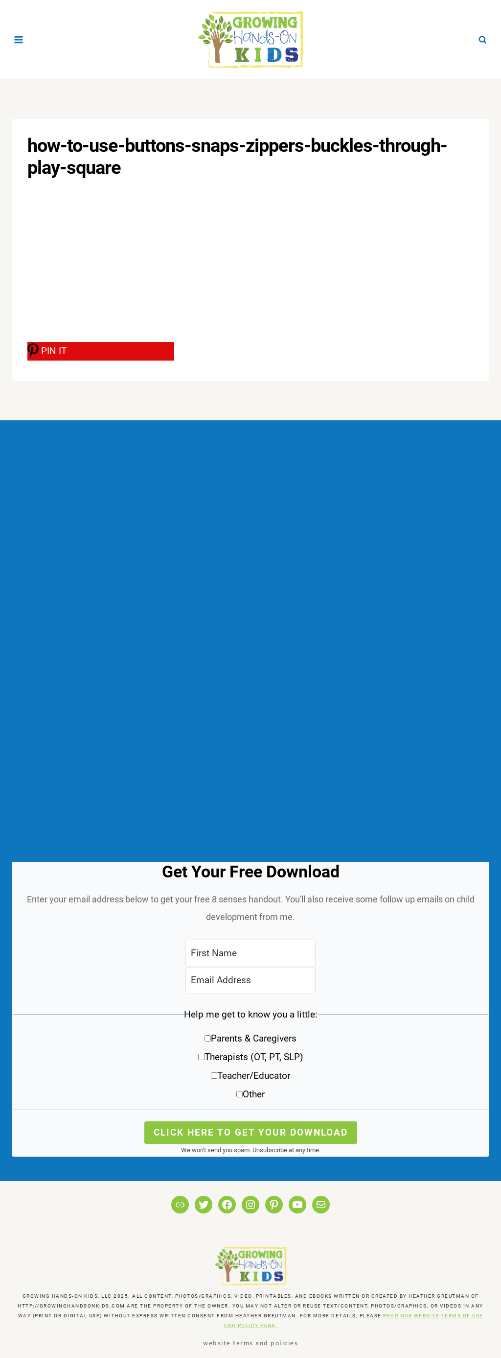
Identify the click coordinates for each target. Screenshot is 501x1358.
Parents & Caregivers (253, 1038)
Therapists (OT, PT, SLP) (254, 1057)
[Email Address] (250, 980)
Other (254, 1094)
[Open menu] (19, 39)
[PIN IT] (100, 351)
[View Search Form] (482, 39)
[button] (250, 1058)
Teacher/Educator (253, 1075)
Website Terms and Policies (250, 1342)
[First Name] (250, 953)
